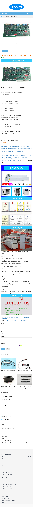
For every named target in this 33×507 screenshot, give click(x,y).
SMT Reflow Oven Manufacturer (8, 500)
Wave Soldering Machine (7, 413)
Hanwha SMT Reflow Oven (7, 472)
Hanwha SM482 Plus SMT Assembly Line (11, 149)
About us (4, 492)
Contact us (4, 494)
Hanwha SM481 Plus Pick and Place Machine (10, 144)
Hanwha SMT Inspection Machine (16, 158)
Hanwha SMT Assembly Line (8, 474)
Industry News (5, 482)
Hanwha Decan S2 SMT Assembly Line (15, 151)
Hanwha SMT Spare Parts (7, 488)
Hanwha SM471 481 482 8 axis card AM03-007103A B (16, 320)
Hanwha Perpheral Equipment (8, 486)
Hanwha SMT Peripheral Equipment (11, 160)
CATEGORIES (4, 13)
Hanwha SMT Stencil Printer (11, 157)
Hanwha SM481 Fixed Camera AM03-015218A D (8, 387)
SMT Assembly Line (6, 410)
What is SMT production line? (8, 428)
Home (3, 16)
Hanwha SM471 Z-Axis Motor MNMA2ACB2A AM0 (8, 371)
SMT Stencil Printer (6, 399)
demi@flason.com (6, 1)
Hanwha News (5, 477)
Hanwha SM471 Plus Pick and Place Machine (16, 146)
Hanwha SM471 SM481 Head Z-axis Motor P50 (25, 371)
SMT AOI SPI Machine (7, 407)
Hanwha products (17, 155)
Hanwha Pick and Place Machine (8, 467)
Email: (2, 331)
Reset (8, 348)
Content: (3, 336)
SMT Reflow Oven (5, 402)
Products (8, 16)
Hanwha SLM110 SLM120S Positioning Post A (24, 387)
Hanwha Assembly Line (22, 157)
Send (3, 348)
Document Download (6, 498)
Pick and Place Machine (7, 396)
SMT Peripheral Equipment (7, 416)
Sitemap (3, 461)
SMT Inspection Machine (7, 405)
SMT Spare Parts (13, 16)
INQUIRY (5, 50)
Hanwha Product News (6, 479)
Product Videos (5, 496)
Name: (2, 327)
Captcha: (3, 343)
